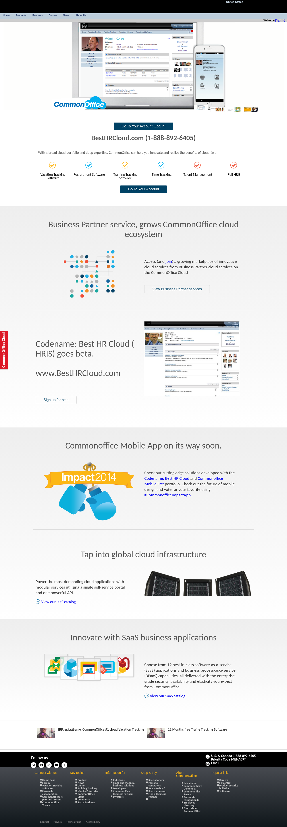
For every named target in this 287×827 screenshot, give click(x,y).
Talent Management (197, 174)
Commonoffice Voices (50, 804)
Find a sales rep (157, 791)
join (169, 261)
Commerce (84, 799)
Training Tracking (87, 788)
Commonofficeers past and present (52, 798)
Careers (223, 780)
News (66, 15)
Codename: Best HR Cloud (166, 478)
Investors (118, 796)
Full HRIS (234, 174)
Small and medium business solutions (124, 784)
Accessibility (93, 821)
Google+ (73, 763)
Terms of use (73, 821)
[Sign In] (280, 20)
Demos (53, 15)
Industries (119, 780)
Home (6, 15)
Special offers (156, 780)
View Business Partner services (177, 289)
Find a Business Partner (157, 795)
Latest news (190, 783)
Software (224, 791)
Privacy (58, 821)
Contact (44, 821)
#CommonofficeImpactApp (167, 494)
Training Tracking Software (125, 176)
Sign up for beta (56, 400)
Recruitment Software (89, 174)
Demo (81, 785)
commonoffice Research (192, 793)
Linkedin (50, 763)
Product (82, 780)
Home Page (48, 780)
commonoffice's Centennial (193, 787)
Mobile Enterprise (88, 791)
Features (38, 15)
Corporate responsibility (191, 798)
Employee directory (189, 804)
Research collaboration (50, 793)
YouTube (42, 763)
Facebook (65, 763)
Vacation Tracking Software (52, 176)
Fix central (225, 782)
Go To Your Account (143, 189)
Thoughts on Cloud (58, 763)
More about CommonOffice (192, 809)
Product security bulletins (228, 787)
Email (215, 763)
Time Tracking (161, 174)
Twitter (34, 763)
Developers (119, 788)
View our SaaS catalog (167, 696)
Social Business (86, 802)
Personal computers (154, 784)
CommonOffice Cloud (86, 795)
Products (21, 15)
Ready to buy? (156, 788)
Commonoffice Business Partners (123, 793)
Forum (46, 782)
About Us (81, 15)
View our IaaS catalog (58, 602)
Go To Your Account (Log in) (143, 126)
